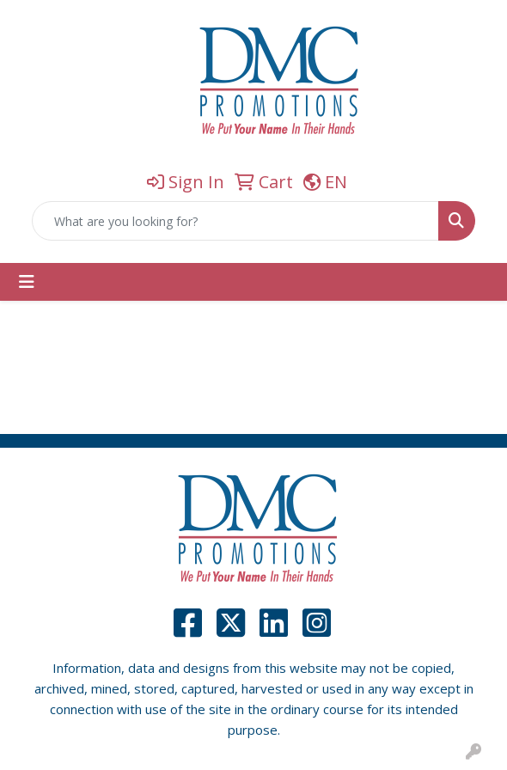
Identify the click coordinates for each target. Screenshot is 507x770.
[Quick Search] (235, 221)
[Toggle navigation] (27, 282)
